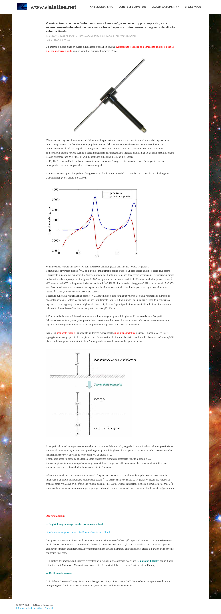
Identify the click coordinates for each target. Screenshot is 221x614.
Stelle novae (193, 6)
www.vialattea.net (56, 6)
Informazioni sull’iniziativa (29, 608)
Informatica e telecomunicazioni (96, 36)
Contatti (49, 608)
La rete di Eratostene (132, 6)
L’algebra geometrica (165, 6)
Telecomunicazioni (126, 36)
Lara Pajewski (67, 36)
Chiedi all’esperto (101, 6)
